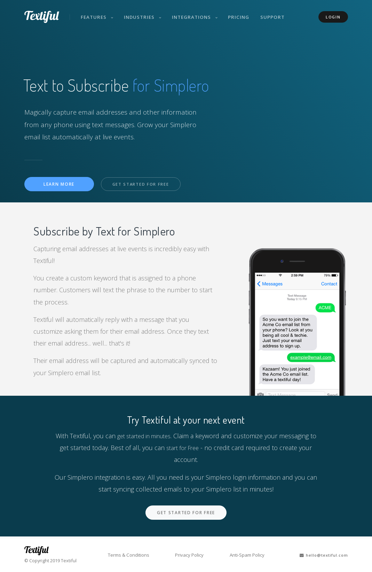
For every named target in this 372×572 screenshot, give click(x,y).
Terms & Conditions (132, 554)
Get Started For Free (143, 184)
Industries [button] (143, 13)
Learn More (58, 184)
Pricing (243, 13)
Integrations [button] (196, 13)
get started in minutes (148, 436)
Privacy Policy (190, 554)
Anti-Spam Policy (244, 554)
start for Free (186, 448)
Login (333, 13)
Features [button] (96, 13)
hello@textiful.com (320, 555)
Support (278, 13)
